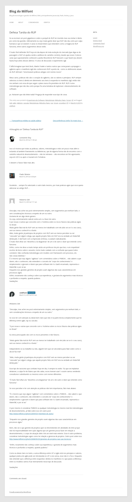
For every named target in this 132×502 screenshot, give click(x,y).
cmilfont (12, 106)
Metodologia (49, 100)
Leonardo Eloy (25, 137)
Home (11, 22)
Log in (95, 38)
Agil (10, 103)
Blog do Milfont (21, 11)
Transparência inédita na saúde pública (25, 121)
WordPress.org (98, 46)
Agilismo (20, 103)
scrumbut (62, 103)
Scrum (68, 100)
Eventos (47, 22)
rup (52, 103)
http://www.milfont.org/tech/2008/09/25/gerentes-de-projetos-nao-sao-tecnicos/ (40, 439)
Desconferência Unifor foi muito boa (68, 121)
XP (72, 100)
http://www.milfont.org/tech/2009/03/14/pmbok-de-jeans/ (31, 414)
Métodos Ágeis (60, 100)
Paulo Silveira (24, 174)
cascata (26, 103)
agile (14, 103)
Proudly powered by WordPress (20, 492)
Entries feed (97, 41)
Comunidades (33, 22)
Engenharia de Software (36, 100)
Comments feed (99, 43)
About (20, 22)
